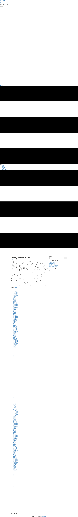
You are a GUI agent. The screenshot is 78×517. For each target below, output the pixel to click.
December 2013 (15, 435)
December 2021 (15, 340)
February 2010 (15, 481)
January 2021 (15, 351)
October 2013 (15, 437)
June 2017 (14, 393)
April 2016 (14, 407)
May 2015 (14, 418)
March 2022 (14, 337)
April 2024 (14, 312)
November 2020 (15, 353)
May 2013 (14, 442)
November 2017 (15, 388)
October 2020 (15, 354)
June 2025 (14, 298)
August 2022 (15, 332)
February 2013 (15, 445)
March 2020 (14, 361)
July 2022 (14, 333)
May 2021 (14, 347)
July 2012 (14, 452)
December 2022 (15, 328)
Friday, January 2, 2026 (53, 266)
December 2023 (15, 316)
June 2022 (14, 334)
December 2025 (15, 292)
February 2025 (15, 302)
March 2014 (14, 432)
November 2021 (15, 341)
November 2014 (15, 424)
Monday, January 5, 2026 (53, 263)
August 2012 (15, 451)
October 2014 (15, 425)
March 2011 (14, 468)
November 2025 (15, 293)
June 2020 (14, 358)
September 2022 (15, 331)
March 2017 (14, 396)
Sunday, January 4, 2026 (53, 264)
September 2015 (15, 414)
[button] (1, 85)
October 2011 (15, 461)
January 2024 (15, 315)
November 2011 (15, 460)
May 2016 (14, 406)
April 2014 (14, 431)
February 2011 (15, 469)
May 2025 (14, 299)
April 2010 (14, 479)
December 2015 (15, 411)
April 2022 (14, 336)
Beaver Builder (44, 516)
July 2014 (14, 428)
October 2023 (15, 318)
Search (50, 256)
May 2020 (14, 359)
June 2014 (14, 429)
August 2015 (15, 415)
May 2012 (14, 454)
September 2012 (15, 450)
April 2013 (14, 443)
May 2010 (14, 478)
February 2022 (15, 338)
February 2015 (15, 421)
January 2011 (15, 470)
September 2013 (15, 438)
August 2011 (15, 463)
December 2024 (15, 304)
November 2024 (15, 305)
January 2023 (15, 327)
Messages (15, 287)
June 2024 (14, 310)
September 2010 (15, 474)
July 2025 (14, 297)
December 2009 (15, 483)
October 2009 (15, 485)
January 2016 (15, 410)
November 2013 (15, 436)
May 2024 (14, 311)
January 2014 (15, 434)
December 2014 (15, 423)
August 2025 (15, 296)
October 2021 (15, 342)
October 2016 (15, 401)
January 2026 (15, 291)
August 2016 (15, 403)
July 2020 (14, 357)
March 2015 (14, 420)
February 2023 (15, 326)
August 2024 (15, 308)
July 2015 (14, 416)
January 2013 (15, 446)
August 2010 (15, 475)
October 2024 (15, 306)
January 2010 (15, 482)
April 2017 (14, 395)
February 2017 (15, 397)
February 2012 (15, 457)
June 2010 (14, 477)
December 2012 (15, 447)
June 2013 (14, 441)
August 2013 (15, 439)
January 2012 (15, 458)
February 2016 (15, 409)
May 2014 (14, 430)
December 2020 (15, 352)
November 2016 (15, 400)
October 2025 (15, 294)
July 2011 (14, 464)
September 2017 (15, 390)
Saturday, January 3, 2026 (53, 265)
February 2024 (15, 314)
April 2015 (14, 419)
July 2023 (14, 321)
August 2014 (15, 427)
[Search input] (4, 6)
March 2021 (14, 349)
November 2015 (15, 412)
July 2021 (14, 345)
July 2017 (14, 392)
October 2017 (15, 389)
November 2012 (15, 448)
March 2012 (14, 456)
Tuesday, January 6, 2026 (53, 262)
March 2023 (14, 325)
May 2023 (14, 323)
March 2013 (14, 444)
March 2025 (14, 301)
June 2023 (14, 322)
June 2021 (14, 346)
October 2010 (15, 473)
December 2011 (15, 459)
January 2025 (15, 303)
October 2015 (15, 413)
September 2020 (15, 355)
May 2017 (14, 394)
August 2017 (15, 391)
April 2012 (14, 455)
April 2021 (14, 348)
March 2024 (14, 313)
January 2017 (15, 398)
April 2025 (14, 300)
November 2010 (15, 472)
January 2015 (15, 422)
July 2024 (14, 309)
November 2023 (15, 317)
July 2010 (14, 476)
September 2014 (15, 426)
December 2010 (15, 471)
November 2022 (15, 329)
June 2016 (14, 405)
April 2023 (14, 324)
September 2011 (15, 462)
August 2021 (15, 344)
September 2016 (15, 402)
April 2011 (14, 467)
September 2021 (15, 343)
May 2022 (14, 335)
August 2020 (15, 356)
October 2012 (15, 449)
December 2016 (15, 399)
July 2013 (14, 440)
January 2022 (15, 339)
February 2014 (15, 433)
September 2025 (15, 295)
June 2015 (14, 417)
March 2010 (14, 480)
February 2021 (15, 350)
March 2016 (14, 408)
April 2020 (14, 360)
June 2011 (14, 465)
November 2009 (15, 484)
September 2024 (15, 307)
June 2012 (14, 453)
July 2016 (14, 404)
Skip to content (2, 0)
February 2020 (15, 362)
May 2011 (14, 466)
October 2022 (15, 330)
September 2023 (15, 319)
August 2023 (15, 320)
